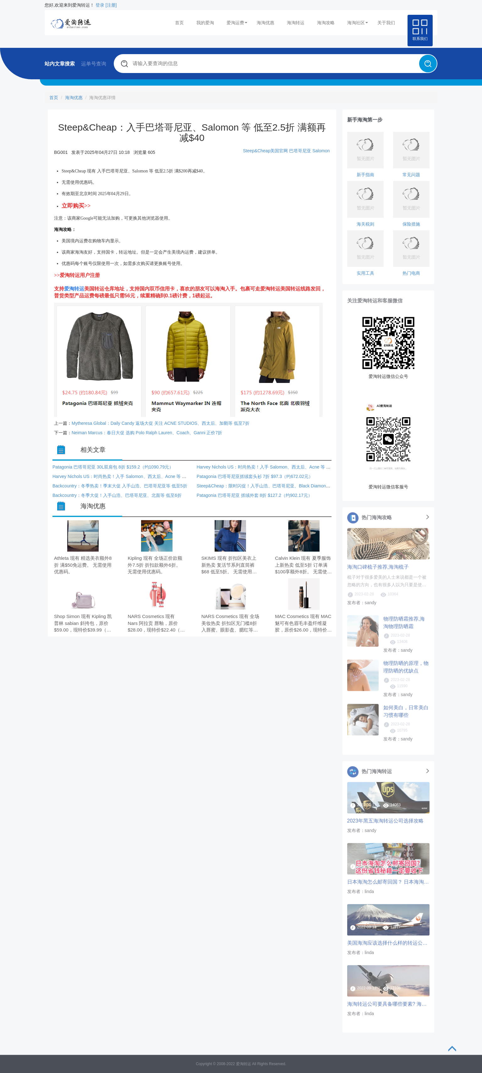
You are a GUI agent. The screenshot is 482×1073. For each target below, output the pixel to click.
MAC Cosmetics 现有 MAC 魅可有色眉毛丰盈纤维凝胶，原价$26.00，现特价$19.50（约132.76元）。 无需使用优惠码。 (303, 623)
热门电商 (411, 273)
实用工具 (365, 273)
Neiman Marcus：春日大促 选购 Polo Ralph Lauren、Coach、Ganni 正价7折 (147, 432)
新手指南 (365, 174)
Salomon (321, 150)
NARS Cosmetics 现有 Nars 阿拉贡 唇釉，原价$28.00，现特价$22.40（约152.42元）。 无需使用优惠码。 (156, 623)
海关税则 (365, 224)
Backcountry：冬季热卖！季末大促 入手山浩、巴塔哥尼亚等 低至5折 (119, 485)
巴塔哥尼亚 (300, 150)
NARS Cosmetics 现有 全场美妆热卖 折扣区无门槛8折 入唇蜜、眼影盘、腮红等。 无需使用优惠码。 (230, 623)
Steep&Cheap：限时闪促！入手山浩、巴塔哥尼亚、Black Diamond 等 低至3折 (274, 485)
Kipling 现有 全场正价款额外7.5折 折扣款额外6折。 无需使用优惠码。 (155, 564)
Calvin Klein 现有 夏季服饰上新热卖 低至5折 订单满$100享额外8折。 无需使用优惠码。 (303, 565)
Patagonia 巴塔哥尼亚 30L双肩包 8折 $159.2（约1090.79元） (112, 466)
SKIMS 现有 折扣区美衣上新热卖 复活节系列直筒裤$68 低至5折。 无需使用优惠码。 (229, 565)
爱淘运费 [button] (237, 22)
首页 (179, 22)
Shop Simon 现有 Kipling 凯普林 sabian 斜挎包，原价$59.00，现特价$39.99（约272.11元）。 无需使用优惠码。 (83, 623)
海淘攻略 (326, 22)
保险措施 (411, 224)
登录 (100, 5)
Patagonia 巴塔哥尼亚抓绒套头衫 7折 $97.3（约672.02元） (255, 476)
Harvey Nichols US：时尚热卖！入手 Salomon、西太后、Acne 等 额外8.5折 (271, 466)
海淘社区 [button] (357, 22)
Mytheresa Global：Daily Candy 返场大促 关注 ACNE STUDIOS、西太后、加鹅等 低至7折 (160, 423)
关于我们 (386, 22)
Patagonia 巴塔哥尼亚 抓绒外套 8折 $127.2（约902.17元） (254, 495)
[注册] (111, 5)
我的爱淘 (205, 22)
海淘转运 (295, 22)
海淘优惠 (265, 22)
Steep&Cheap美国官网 (265, 150)
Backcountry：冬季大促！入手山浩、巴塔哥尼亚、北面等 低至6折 (117, 495)
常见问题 (411, 174)
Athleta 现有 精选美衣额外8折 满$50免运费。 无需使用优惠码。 (83, 564)
